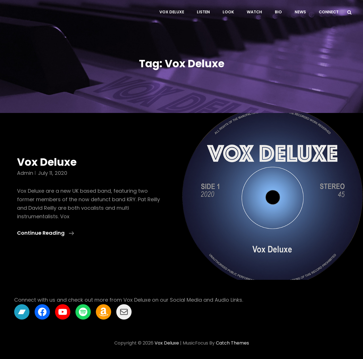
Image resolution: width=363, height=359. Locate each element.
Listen (203, 12)
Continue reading (45, 233)
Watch (254, 12)
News (300, 12)
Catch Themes (232, 343)
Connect (329, 12)
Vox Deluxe (171, 12)
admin (25, 173)
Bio (278, 12)
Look (228, 12)
